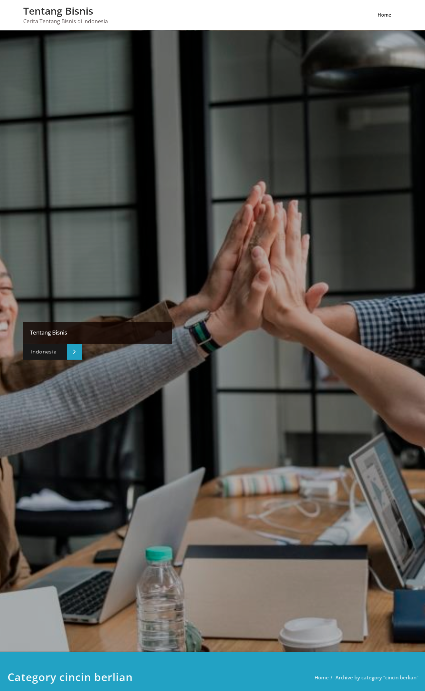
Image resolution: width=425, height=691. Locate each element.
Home (384, 15)
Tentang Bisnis (58, 11)
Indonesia (44, 351)
